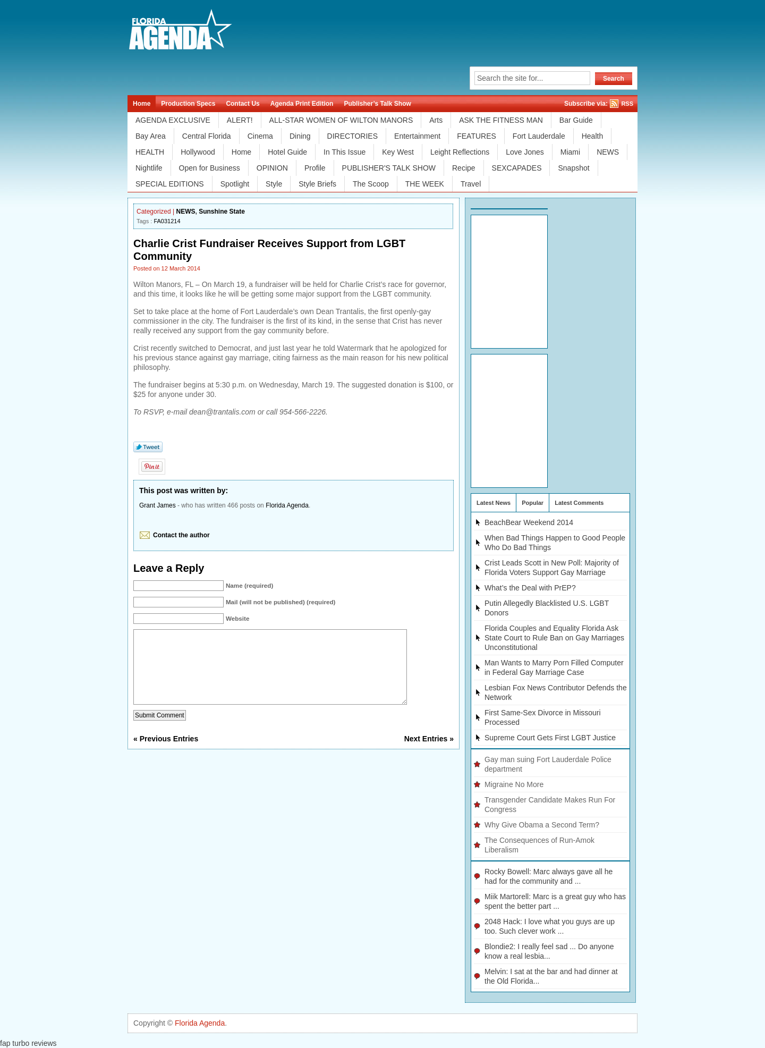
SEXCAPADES (517, 168)
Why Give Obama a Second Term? (541, 825)
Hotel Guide (287, 152)
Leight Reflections (459, 152)
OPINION (272, 168)
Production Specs (188, 103)
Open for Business (209, 168)
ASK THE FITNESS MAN (501, 120)
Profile (315, 168)
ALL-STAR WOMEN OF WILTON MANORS (341, 120)
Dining (300, 136)
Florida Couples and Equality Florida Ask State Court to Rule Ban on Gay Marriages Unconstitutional (554, 638)
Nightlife (149, 168)
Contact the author (181, 535)
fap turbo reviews (28, 1043)
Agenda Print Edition (302, 103)
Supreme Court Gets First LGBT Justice (550, 737)
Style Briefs (317, 184)
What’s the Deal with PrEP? (530, 588)
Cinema (260, 136)
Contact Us (242, 103)
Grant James (157, 505)
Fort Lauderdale (539, 136)
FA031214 (167, 221)
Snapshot (573, 168)
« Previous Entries (165, 754)
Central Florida (206, 136)
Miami (570, 152)
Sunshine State (222, 211)
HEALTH (149, 152)
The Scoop (371, 184)
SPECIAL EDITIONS (169, 184)
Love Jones (525, 152)
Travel (471, 184)
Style (274, 184)
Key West (398, 152)
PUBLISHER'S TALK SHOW (389, 168)
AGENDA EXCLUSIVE (172, 120)
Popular (532, 503)
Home (141, 103)
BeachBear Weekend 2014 (528, 522)
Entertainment (417, 136)
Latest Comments (579, 503)
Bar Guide (576, 120)
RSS (627, 103)
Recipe (463, 168)
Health (592, 136)
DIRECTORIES (352, 136)
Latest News (494, 503)
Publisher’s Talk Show (377, 103)
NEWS (608, 152)
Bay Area (150, 136)
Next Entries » (429, 754)
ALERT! (240, 120)
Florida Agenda (287, 505)
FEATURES (476, 136)
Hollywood (198, 152)
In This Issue (345, 152)
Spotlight (234, 184)
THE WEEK (424, 184)
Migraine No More (513, 784)
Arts (436, 120)
